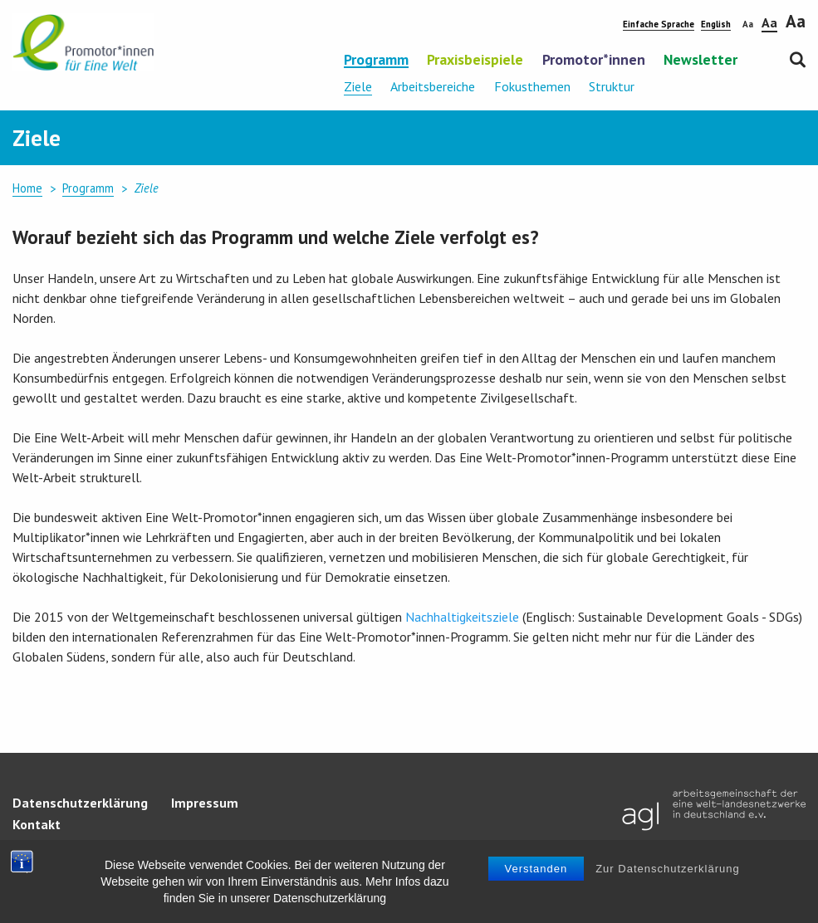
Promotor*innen (593, 60)
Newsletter (700, 60)
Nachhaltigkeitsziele (462, 616)
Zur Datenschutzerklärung (667, 868)
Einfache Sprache (658, 24)
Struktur (611, 87)
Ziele (358, 87)
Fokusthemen (532, 87)
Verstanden (536, 868)
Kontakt (36, 824)
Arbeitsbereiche (432, 87)
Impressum (204, 802)
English (716, 24)
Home (27, 188)
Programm (376, 60)
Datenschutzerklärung (80, 802)
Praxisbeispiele (475, 60)
